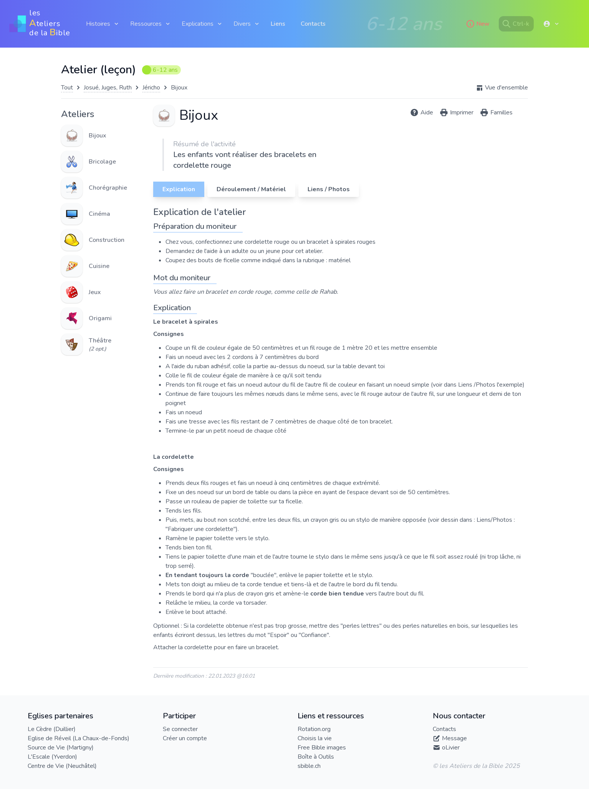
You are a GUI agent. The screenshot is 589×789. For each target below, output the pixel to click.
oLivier (451, 747)
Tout (67, 87)
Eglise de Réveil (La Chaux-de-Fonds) (78, 738)
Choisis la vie (315, 738)
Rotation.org (314, 729)
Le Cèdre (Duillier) (52, 729)
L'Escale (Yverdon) (52, 757)
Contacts (313, 24)
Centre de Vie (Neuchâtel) (62, 766)
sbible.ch (309, 766)
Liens (278, 24)
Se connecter (180, 729)
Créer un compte (185, 738)
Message (454, 738)
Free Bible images (322, 747)
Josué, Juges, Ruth (108, 87)
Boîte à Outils (316, 757)
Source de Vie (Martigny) (61, 747)
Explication (178, 189)
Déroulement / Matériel (251, 189)
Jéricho (151, 87)
